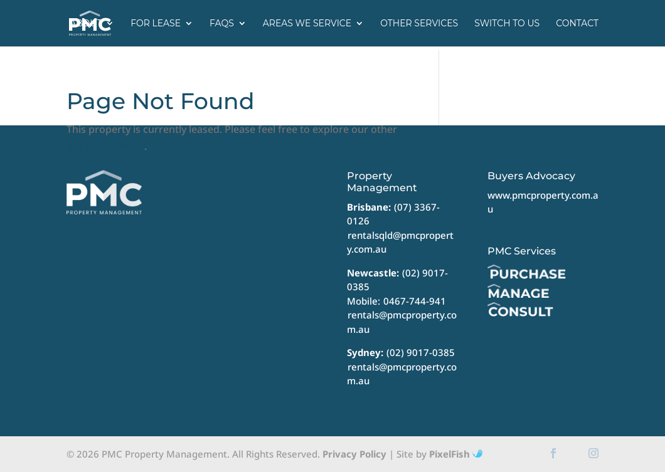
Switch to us (507, 24)
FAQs (222, 24)
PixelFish (455, 454)
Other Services (419, 24)
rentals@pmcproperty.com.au (402, 321)
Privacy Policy (354, 454)
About (86, 24)
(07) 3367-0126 (393, 214)
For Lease (155, 24)
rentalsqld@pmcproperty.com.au (400, 242)
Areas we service (307, 24)
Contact (577, 24)
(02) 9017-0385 (420, 352)
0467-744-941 (414, 301)
